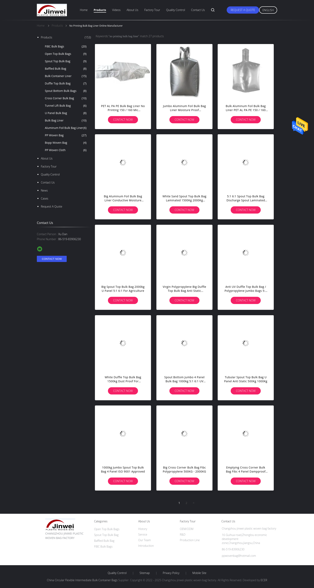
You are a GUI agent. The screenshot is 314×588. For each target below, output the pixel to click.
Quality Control (175, 10)
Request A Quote (243, 10)
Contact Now (123, 119)
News (44, 190)
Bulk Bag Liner (66, 120)
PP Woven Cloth (66, 150)
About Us (132, 10)
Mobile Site (199, 573)
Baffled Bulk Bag (66, 68)
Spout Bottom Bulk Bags (66, 90)
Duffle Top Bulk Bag (66, 83)
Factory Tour (152, 10)
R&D (182, 534)
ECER (264, 580)
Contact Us (198, 10)
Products (100, 10)
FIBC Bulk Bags (66, 46)
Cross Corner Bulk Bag (66, 98)
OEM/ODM (186, 529)
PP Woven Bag (66, 135)
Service (142, 534)
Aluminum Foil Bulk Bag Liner (66, 127)
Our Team (144, 540)
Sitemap (145, 573)
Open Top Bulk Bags (66, 53)
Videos (116, 10)
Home (84, 10)
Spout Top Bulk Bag (66, 61)
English (268, 10)
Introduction (146, 546)
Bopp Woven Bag (66, 142)
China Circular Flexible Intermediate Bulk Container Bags (82, 580)
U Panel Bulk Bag (66, 113)
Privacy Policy (171, 573)
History (142, 529)
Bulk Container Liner (66, 76)
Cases (44, 198)
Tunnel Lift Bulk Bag (66, 105)
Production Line (190, 540)
